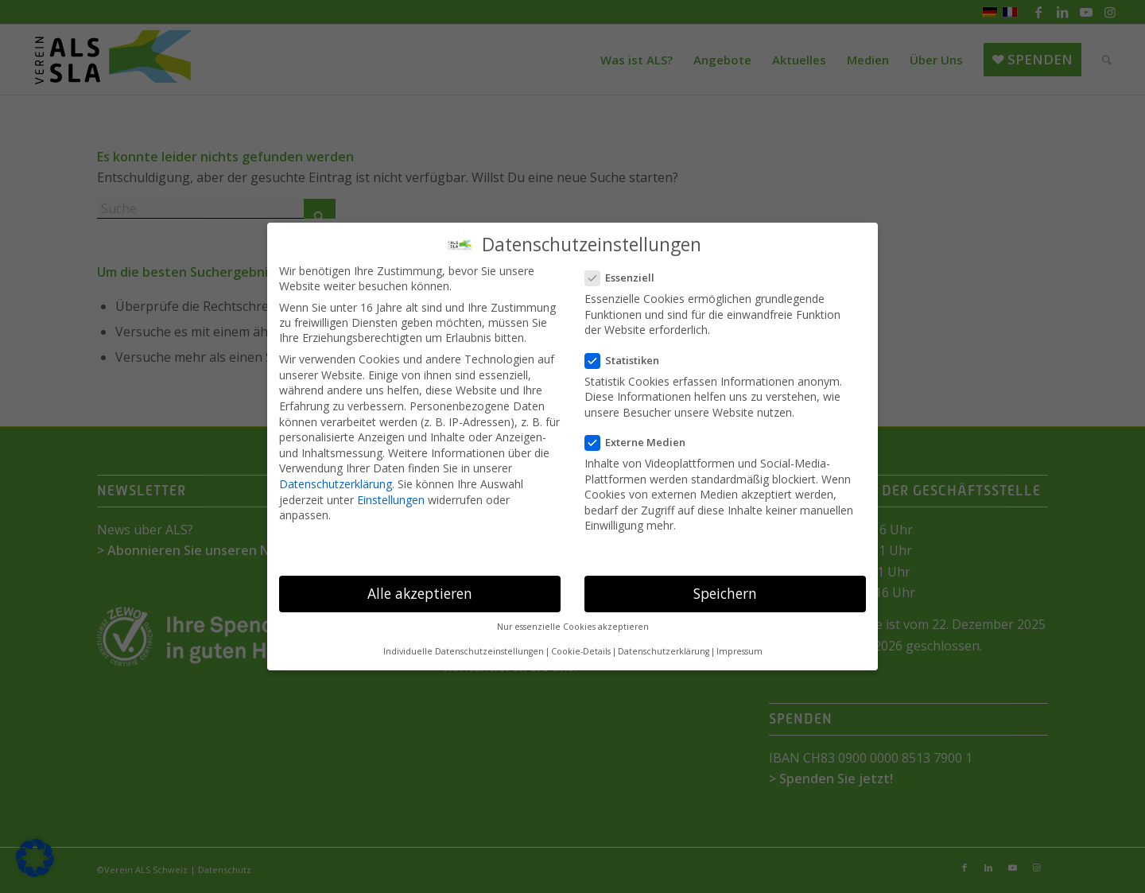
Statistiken (628, 360)
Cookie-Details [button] (581, 651)
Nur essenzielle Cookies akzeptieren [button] (573, 626)
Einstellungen (391, 499)
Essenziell (626, 277)
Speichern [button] (725, 593)
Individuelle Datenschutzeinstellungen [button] (463, 651)
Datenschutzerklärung (335, 483)
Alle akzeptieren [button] (419, 593)
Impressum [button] (739, 651)
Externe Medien (641, 442)
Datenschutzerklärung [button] (663, 651)
